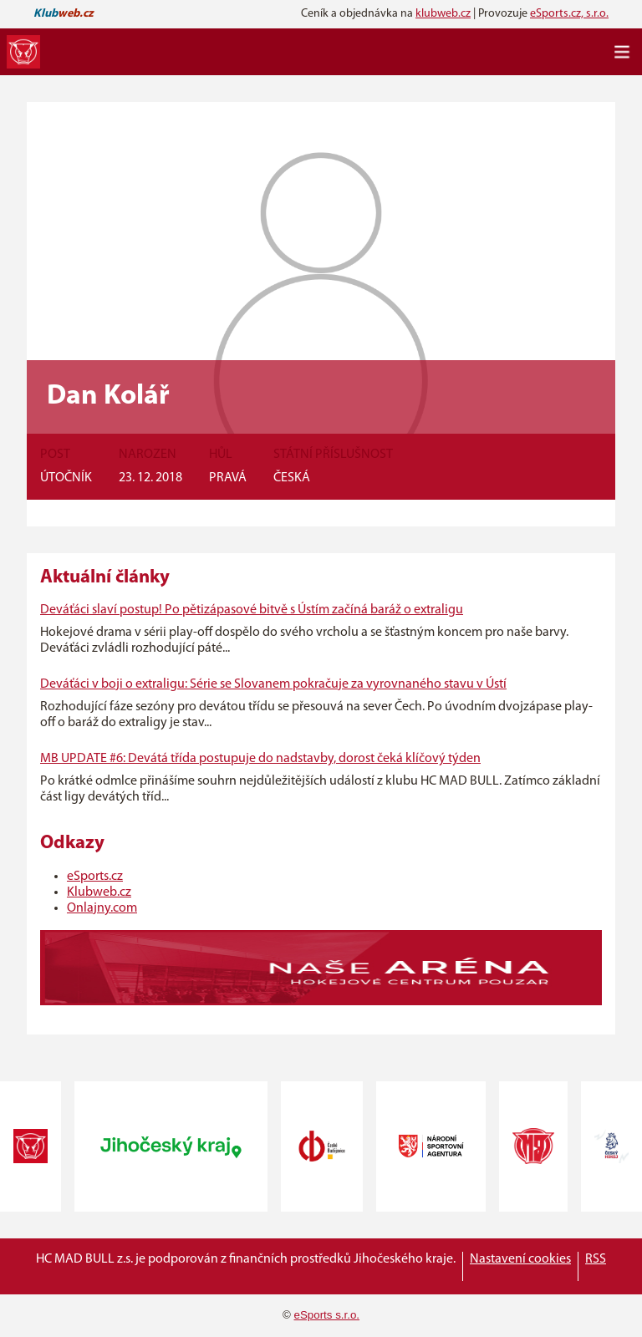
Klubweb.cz (99, 892)
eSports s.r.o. (327, 1315)
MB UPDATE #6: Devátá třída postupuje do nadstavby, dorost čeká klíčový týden (260, 758)
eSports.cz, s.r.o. (569, 14)
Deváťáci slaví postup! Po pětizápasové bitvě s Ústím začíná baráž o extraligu (251, 610)
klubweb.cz (443, 14)
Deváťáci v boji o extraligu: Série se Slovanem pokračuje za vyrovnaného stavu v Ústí (273, 684)
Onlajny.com (102, 908)
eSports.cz (95, 876)
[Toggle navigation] (622, 51)
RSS (595, 1259)
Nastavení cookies (520, 1259)
